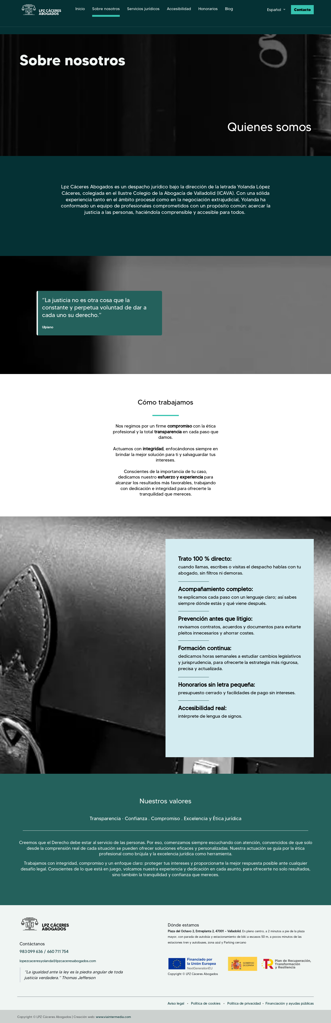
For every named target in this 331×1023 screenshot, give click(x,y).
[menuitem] (80, 10)
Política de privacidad (244, 1003)
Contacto (302, 9)
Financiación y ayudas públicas (289, 1003)
